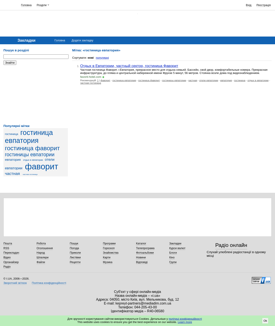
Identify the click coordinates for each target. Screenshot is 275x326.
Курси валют (177, 248)
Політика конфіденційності (49, 283)
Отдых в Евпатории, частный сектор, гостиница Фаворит (129, 66)
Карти (106, 257)
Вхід (249, 5)
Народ (41, 252)
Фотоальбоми (145, 252)
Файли (41, 262)
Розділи (42, 5)
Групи (173, 262)
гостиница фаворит (32, 148)
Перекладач (11, 252)
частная (12, 173)
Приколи (75, 252)
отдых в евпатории (33, 160)
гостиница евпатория (29, 136)
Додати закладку (82, 40)
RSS (6, 248)
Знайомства (110, 252)
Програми (109, 243)
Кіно (172, 257)
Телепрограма (145, 248)
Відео (7, 257)
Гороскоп (109, 248)
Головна (26, 5)
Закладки (175, 243)
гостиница (11, 134)
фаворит (41, 166)
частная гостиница (30, 174)
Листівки (75, 257)
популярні (102, 57)
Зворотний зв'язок (15, 283)
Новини (141, 257)
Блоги (173, 252)
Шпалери (43, 257)
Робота (41, 243)
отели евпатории (208, 80)
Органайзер (11, 262)
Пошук (74, 243)
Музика (107, 262)
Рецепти (75, 262)
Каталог (141, 243)
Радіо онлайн (231, 245)
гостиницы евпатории (30, 154)
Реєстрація (264, 5)
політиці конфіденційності (185, 318)
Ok (265, 320)
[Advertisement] (35, 94)
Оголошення (45, 248)
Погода (74, 248)
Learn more (185, 322)
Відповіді (142, 262)
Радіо (7, 266)
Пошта (7, 243)
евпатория (13, 159)
